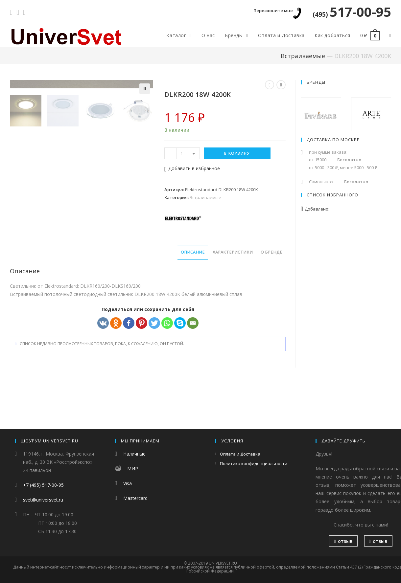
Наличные (134, 454)
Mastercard (135, 498)
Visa (127, 483)
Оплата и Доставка (240, 454)
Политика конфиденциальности (253, 463)
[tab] (192, 297)
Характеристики (233, 297)
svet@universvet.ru (43, 500)
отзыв (343, 541)
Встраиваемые (303, 56)
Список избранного (332, 195)
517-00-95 (352, 12)
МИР (132, 468)
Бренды (316, 82)
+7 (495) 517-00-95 (43, 485)
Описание (193, 297)
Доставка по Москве (333, 140)
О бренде (271, 297)
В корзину (237, 153)
